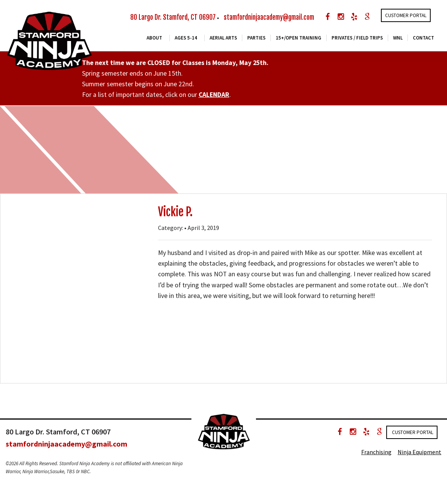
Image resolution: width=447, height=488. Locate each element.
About (154, 38)
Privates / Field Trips (357, 38)
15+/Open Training (298, 38)
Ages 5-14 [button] (186, 38)
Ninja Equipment (419, 452)
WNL (398, 38)
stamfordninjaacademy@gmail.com (269, 17)
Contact (423, 38)
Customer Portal (405, 15)
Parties (256, 38)
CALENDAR (214, 94)
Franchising (376, 452)
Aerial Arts (223, 38)
